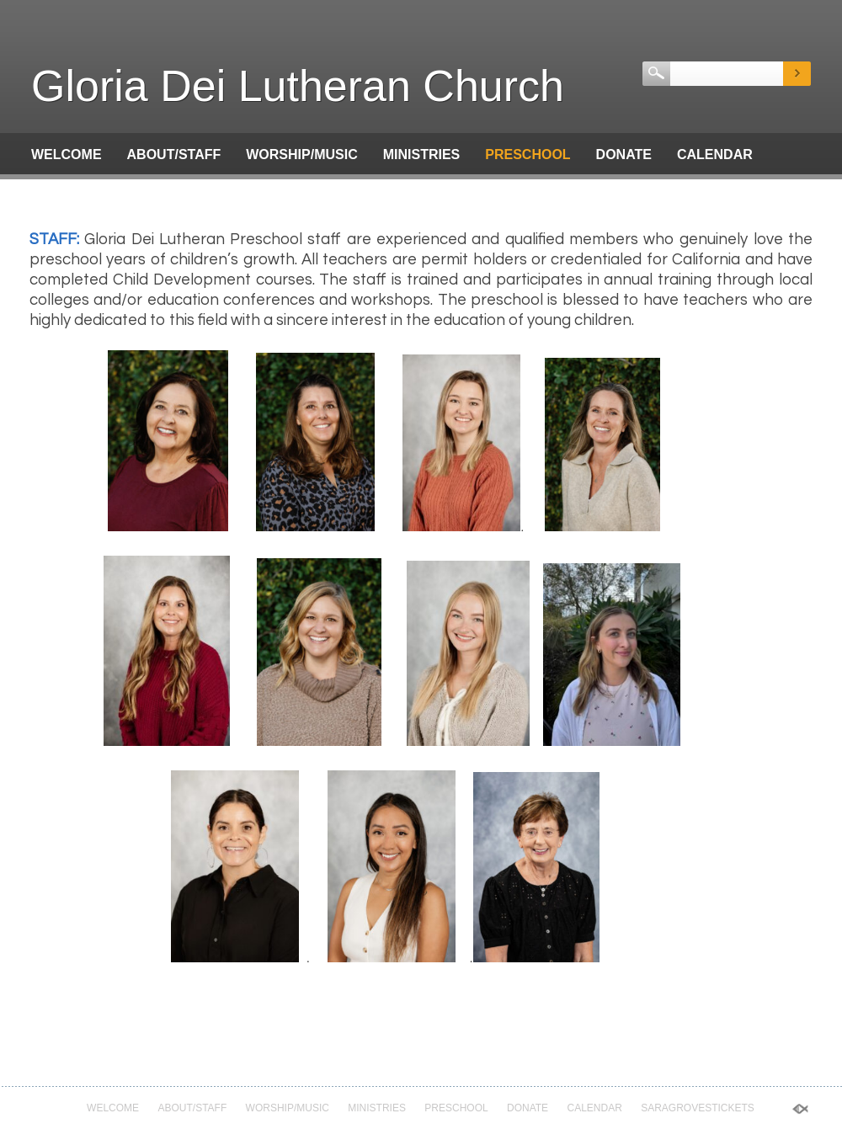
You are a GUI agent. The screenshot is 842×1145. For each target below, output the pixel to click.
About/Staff (174, 154)
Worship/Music (301, 154)
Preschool (527, 154)
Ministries (422, 154)
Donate (624, 154)
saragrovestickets (107, 192)
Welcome (66, 154)
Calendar (715, 154)
